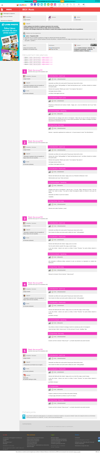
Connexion (77, 437)
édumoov (5, 443)
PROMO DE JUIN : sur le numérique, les (36, 1)
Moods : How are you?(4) (35, 62)
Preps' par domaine (6, 17)
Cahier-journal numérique (33, 440)
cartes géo (57, 1)
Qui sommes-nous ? (7, 442)
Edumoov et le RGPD (55, 442)
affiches (49, 1)
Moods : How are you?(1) (35, 57)
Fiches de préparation (32, 442)
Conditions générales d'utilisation (59, 439)
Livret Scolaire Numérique (33, 439)
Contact (4, 440)
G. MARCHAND (77, 19)
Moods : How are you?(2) (35, 59)
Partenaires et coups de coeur (82, 445)
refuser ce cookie (77, 451)
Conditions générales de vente (58, 443)
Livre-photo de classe (32, 443)
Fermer (97, 1)
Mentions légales (55, 437)
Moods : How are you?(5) (35, 64)
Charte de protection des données (59, 440)
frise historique (71, 1)
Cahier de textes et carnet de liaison (35, 437)
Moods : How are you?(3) (35, 60)
